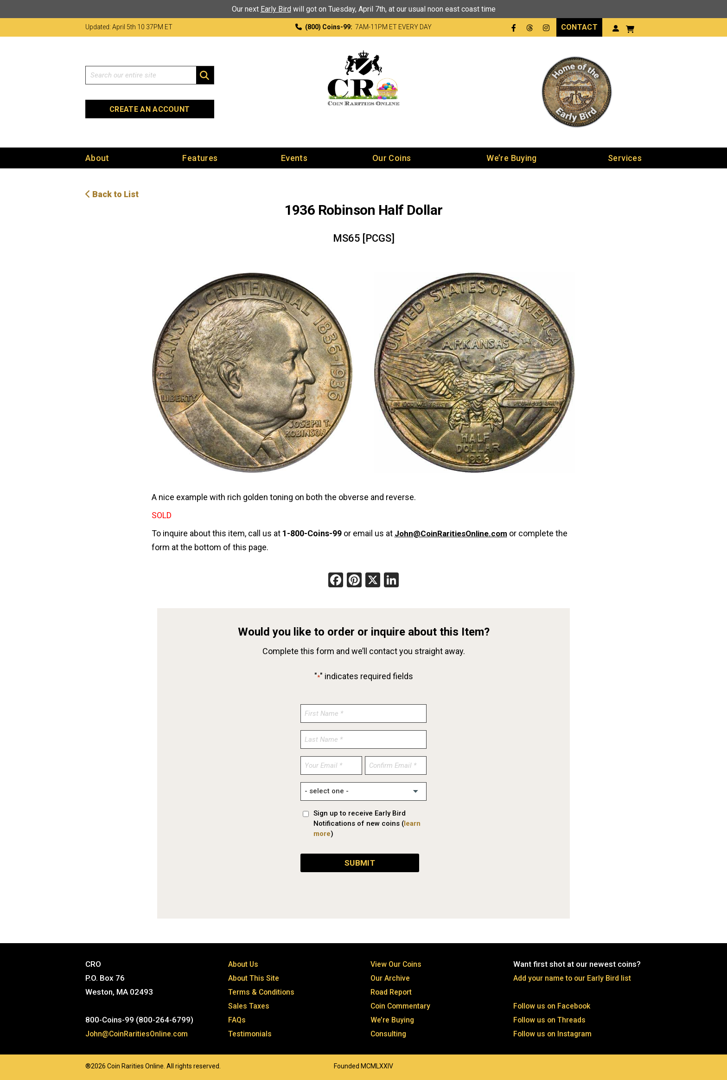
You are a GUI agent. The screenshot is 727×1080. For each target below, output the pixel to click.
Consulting (389, 1033)
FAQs (237, 1019)
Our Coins (391, 157)
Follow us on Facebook (553, 1005)
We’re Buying (511, 157)
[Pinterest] (354, 580)
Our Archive (390, 977)
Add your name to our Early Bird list (575, 977)
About (97, 157)
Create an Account (149, 109)
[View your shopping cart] (630, 28)
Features (199, 157)
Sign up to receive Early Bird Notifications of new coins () (367, 823)
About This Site (255, 977)
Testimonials (251, 1033)
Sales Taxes (250, 1005)
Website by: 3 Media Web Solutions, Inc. (76, 1064)
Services (625, 157)
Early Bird (276, 9)
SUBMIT (360, 862)
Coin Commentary (402, 1005)
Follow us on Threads (551, 1019)
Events (294, 157)
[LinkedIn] (391, 580)
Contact (579, 27)
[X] (373, 580)
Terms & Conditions (263, 991)
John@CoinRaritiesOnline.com (454, 533)
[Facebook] (335, 580)
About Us (244, 963)
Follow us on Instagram (554, 1033)
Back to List (112, 194)
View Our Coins (397, 963)
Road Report (392, 991)
